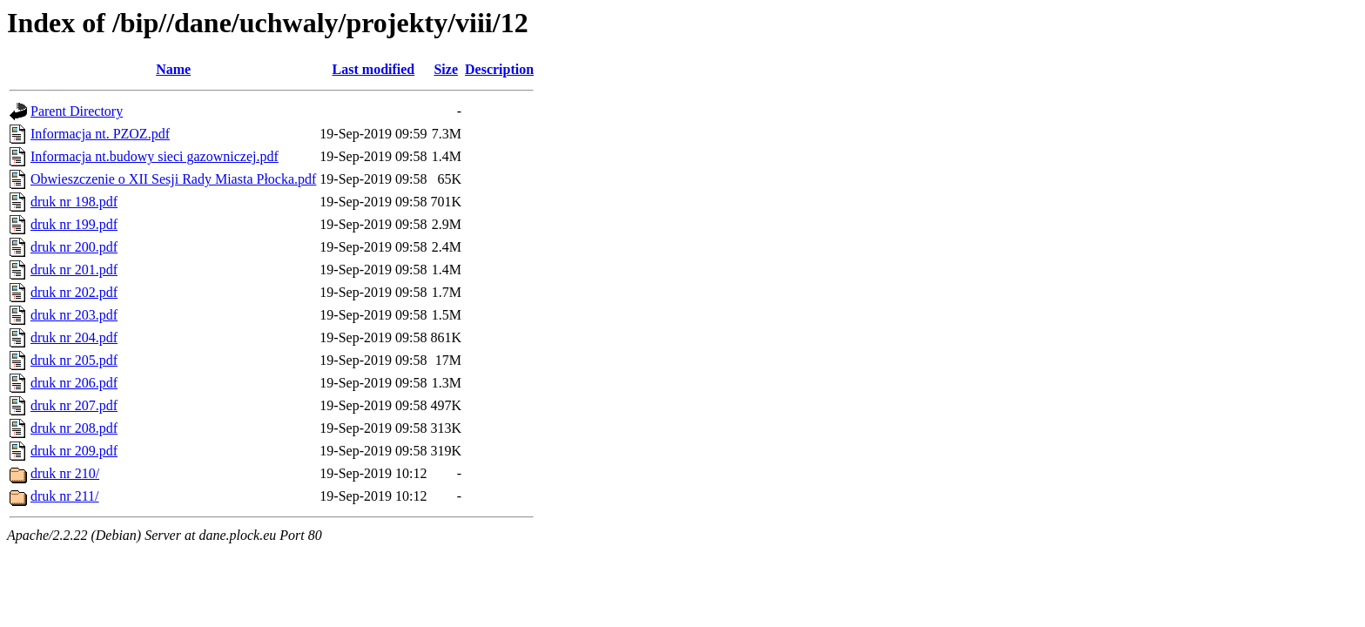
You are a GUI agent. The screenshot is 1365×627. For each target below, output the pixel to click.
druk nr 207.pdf (74, 405)
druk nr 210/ (64, 473)
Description (499, 69)
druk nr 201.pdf (74, 269)
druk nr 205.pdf (74, 360)
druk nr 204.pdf (74, 337)
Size (446, 69)
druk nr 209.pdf (74, 450)
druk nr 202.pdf (74, 292)
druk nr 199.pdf (74, 224)
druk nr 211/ (64, 496)
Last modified (374, 69)
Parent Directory (76, 111)
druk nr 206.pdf (74, 382)
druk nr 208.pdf (74, 428)
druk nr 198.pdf (74, 201)
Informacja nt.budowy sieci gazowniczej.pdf (154, 156)
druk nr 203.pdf (74, 314)
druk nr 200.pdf (74, 246)
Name (173, 69)
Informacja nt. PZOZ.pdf (100, 133)
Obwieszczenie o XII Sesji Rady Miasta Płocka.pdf (173, 179)
